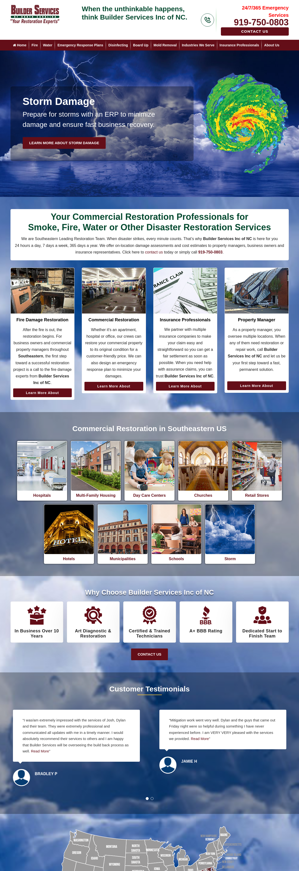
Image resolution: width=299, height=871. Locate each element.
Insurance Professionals (239, 45)
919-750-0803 (261, 22)
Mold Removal (165, 45)
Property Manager (256, 319)
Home (20, 45)
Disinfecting (118, 45)
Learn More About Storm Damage (64, 143)
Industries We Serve (198, 45)
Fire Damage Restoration (42, 319)
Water (47, 45)
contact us (154, 252)
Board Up (140, 45)
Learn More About (42, 393)
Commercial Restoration (113, 319)
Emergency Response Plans (80, 45)
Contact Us (254, 31)
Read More (40, 751)
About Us (271, 45)
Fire (34, 45)
